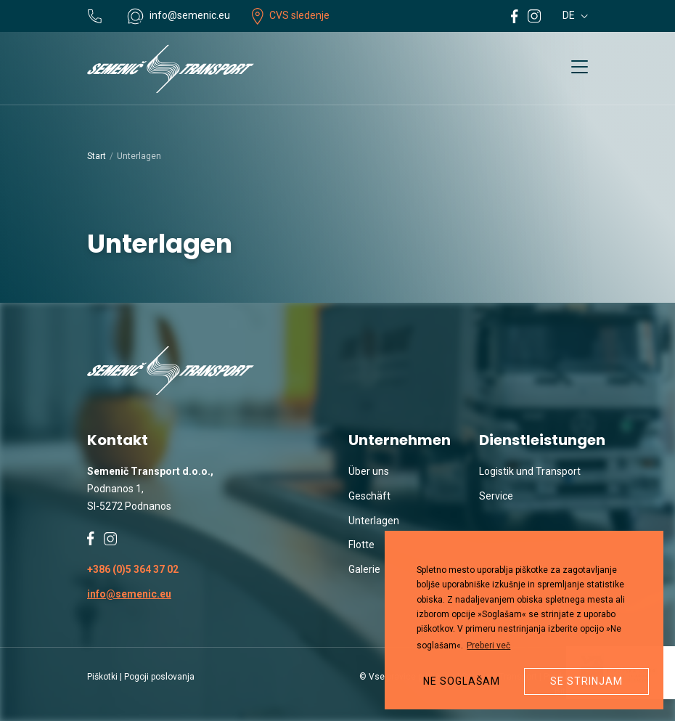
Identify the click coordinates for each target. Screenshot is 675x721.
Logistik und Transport (530, 471)
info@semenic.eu (129, 594)
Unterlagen (373, 520)
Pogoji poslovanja (159, 677)
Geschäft (369, 496)
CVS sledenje (291, 15)
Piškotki (102, 677)
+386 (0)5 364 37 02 (133, 569)
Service (496, 496)
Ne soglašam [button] (461, 681)
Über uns (368, 471)
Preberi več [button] (488, 645)
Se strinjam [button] (586, 681)
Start (96, 156)
